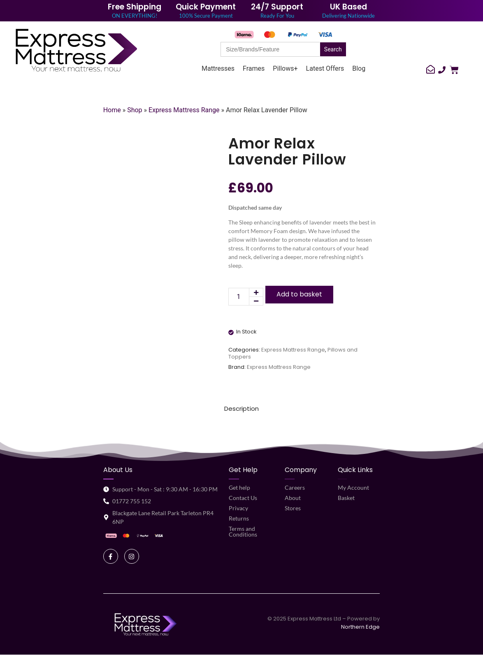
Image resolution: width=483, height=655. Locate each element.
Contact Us (243, 497)
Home (112, 110)
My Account (353, 487)
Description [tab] (241, 408)
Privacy (238, 508)
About (293, 497)
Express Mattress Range (184, 110)
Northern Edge (360, 627)
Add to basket (299, 294)
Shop (134, 110)
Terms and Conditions (243, 531)
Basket (346, 497)
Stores (293, 508)
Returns (239, 518)
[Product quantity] (238, 297)
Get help (239, 487)
